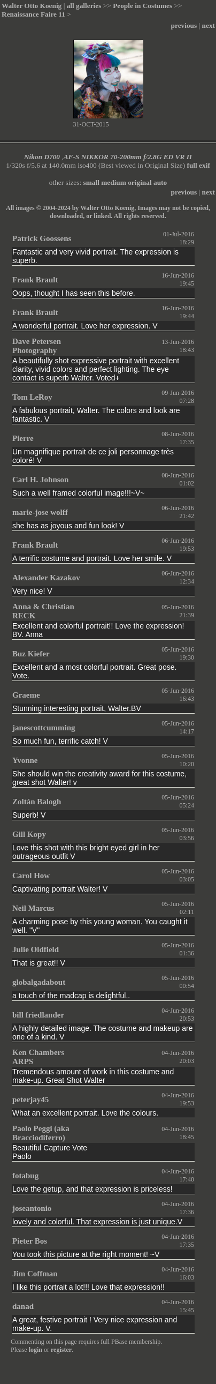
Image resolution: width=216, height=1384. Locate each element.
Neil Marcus (33, 908)
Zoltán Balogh (36, 801)
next (208, 25)
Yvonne (25, 760)
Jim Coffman (35, 1273)
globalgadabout (38, 982)
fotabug (25, 1175)
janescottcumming (43, 727)
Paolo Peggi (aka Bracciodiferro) (41, 1133)
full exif (198, 165)
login (35, 1349)
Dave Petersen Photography (36, 346)
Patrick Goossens (41, 238)
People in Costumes (142, 6)
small (91, 182)
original (139, 182)
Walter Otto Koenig (31, 6)
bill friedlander (38, 1015)
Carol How (31, 875)
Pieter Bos (29, 1241)
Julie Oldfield (35, 949)
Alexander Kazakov (46, 577)
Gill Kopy (29, 834)
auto (160, 182)
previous (184, 25)
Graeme (26, 695)
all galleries (84, 6)
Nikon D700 (42, 157)
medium (113, 182)
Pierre (23, 438)
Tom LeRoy (32, 397)
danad (23, 1306)
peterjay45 (30, 1099)
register (61, 1349)
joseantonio (31, 1208)
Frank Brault (35, 279)
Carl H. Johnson (40, 479)
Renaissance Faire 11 (33, 14)
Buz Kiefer (31, 653)
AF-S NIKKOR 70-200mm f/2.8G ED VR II (128, 157)
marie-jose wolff (40, 512)
